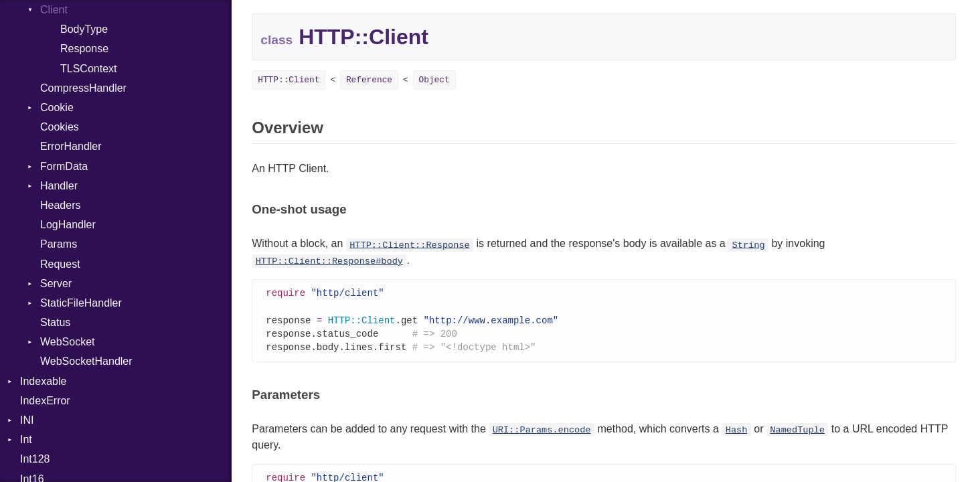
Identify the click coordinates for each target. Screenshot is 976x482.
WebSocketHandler (86, 361)
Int (26, 439)
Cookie (57, 107)
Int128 (35, 459)
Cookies (59, 127)
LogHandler (68, 224)
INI (26, 420)
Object (434, 80)
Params (58, 244)
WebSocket (67, 341)
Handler (59, 185)
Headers (60, 205)
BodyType (84, 29)
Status (55, 322)
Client (54, 9)
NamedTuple (797, 433)
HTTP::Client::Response (409, 245)
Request (60, 264)
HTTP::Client (288, 80)
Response (84, 48)
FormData (64, 166)
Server (56, 283)
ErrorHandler (71, 146)
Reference (369, 80)
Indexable (43, 381)
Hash (737, 433)
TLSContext (88, 68)
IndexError (45, 400)
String (748, 245)
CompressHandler (83, 88)
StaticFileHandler (81, 303)
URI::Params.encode (542, 433)
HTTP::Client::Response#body (329, 261)
